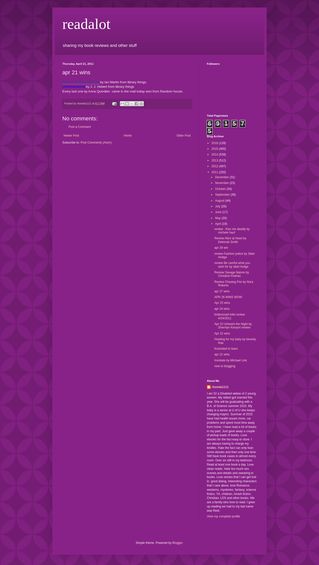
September (223, 194)
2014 (215, 154)
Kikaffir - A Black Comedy (80, 82)
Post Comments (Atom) (96, 142)
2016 (215, 143)
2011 (215, 172)
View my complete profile (223, 516)
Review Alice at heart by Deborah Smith (230, 240)
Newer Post (71, 135)
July (218, 206)
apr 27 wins (222, 291)
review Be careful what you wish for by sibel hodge (232, 264)
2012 (215, 166)
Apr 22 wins (222, 333)
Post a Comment (80, 127)
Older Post (183, 135)
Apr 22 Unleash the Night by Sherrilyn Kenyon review (233, 325)
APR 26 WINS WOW (228, 297)
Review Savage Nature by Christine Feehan (231, 274)
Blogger (177, 543)
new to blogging (224, 366)
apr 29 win (221, 247)
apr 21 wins (222, 354)
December (222, 177)
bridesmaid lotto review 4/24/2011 (229, 316)
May (218, 218)
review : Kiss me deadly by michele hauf (232, 230)
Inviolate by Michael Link (230, 360)
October (221, 189)
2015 (215, 149)
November (222, 183)
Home (128, 135)
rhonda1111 (220, 387)
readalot (86, 24)
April (218, 224)
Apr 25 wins (222, 303)
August (220, 200)
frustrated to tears (226, 348)
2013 (215, 160)
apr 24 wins (222, 309)
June (218, 212)
